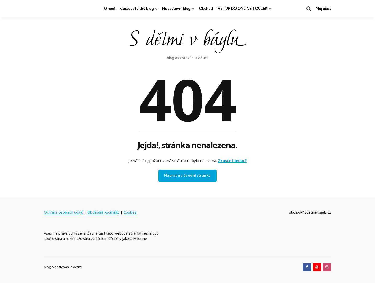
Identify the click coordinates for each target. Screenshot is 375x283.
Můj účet (323, 8)
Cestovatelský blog (137, 8)
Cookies (130, 212)
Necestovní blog (176, 8)
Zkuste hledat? (232, 160)
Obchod (206, 8)
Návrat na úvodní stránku (187, 175)
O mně (109, 8)
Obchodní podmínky (103, 212)
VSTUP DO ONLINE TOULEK (243, 8)
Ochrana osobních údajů (63, 212)
